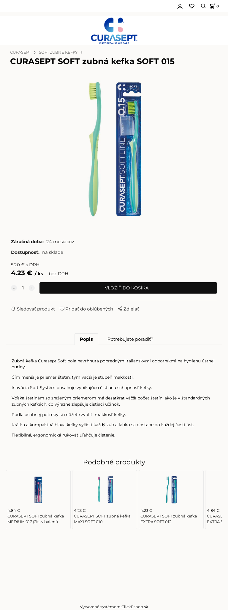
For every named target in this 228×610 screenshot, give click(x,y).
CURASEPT (20, 52)
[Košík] (213, 6)
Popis (86, 339)
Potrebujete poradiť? (130, 339)
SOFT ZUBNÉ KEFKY (58, 52)
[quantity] (23, 288)
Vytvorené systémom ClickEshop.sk (114, 607)
